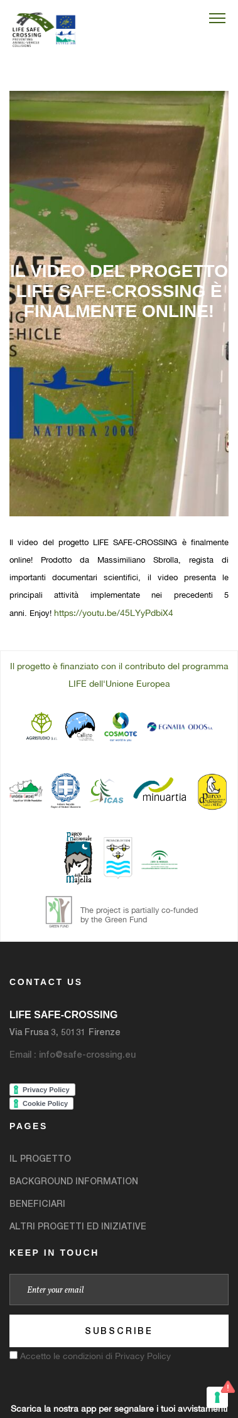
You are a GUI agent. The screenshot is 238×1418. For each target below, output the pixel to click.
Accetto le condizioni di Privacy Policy (95, 1356)
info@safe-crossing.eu (87, 1054)
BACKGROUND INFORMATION (73, 1181)
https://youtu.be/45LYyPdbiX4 (113, 613)
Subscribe (119, 1330)
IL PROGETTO (40, 1158)
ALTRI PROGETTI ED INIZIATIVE (77, 1226)
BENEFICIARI (37, 1203)
